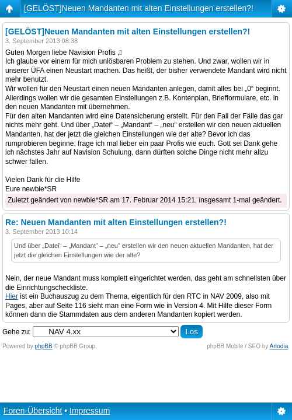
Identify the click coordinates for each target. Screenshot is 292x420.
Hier (11, 296)
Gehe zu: (16, 332)
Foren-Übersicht (33, 410)
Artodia (279, 346)
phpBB (44, 346)
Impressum (89, 410)
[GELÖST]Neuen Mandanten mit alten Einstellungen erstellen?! (138, 8)
